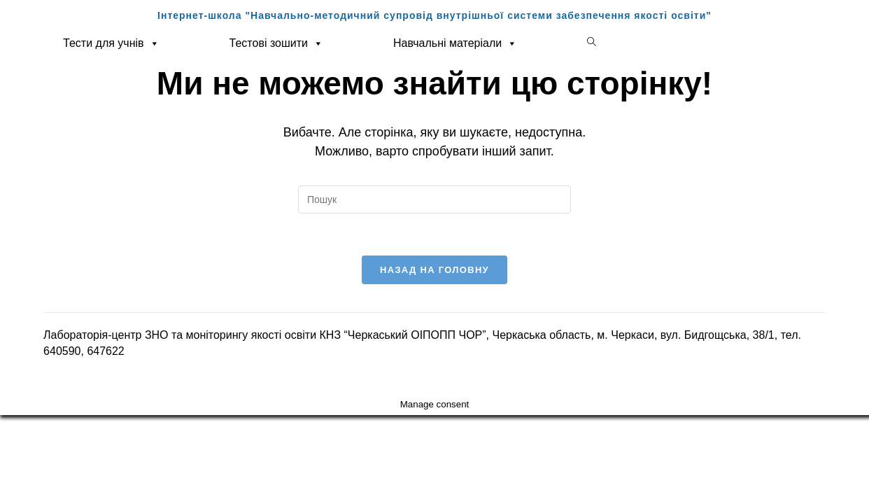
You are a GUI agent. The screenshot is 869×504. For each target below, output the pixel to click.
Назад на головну (434, 270)
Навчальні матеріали (455, 43)
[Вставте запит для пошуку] (434, 200)
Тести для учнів (111, 43)
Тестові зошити (276, 43)
